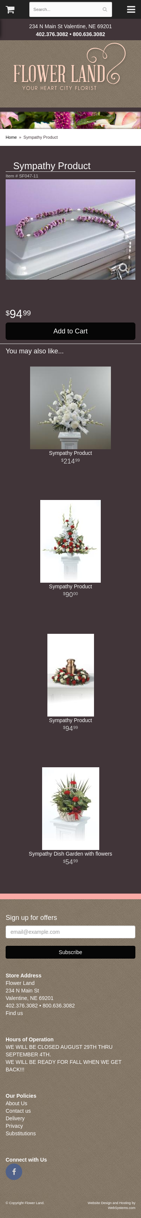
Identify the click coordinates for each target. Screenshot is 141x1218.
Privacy (14, 1126)
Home (11, 137)
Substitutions (21, 1133)
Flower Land (70, 67)
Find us (14, 1013)
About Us (16, 1103)
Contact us (18, 1111)
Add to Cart (70, 331)
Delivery (15, 1118)
